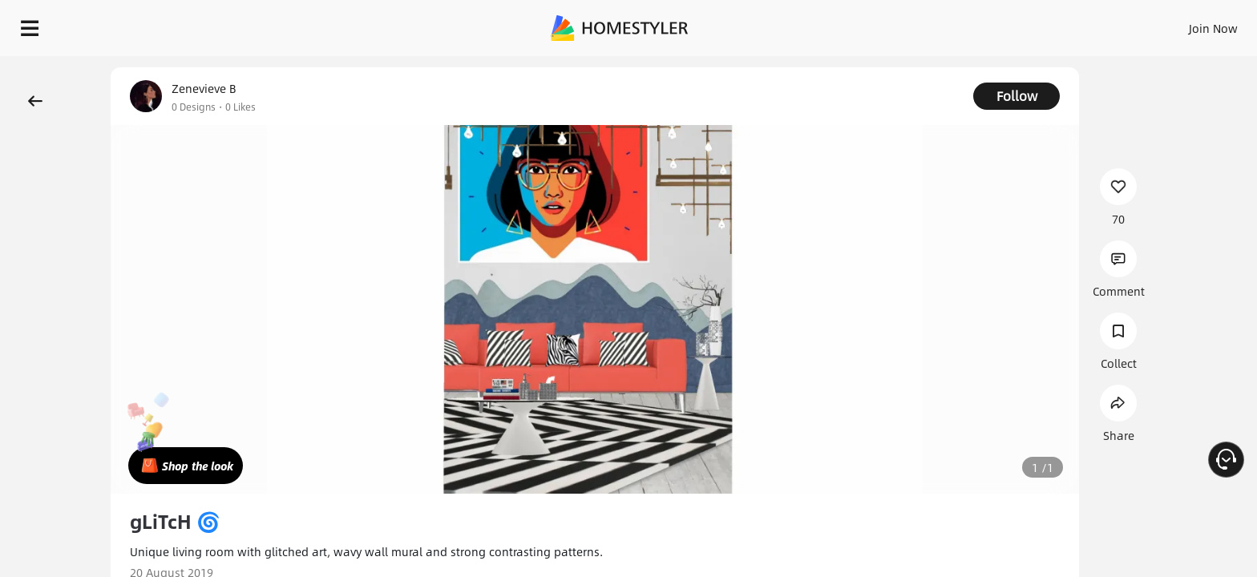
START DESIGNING (1177, 24)
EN (1076, 24)
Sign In (961, 24)
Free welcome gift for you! (923, 67)
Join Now (1020, 24)
